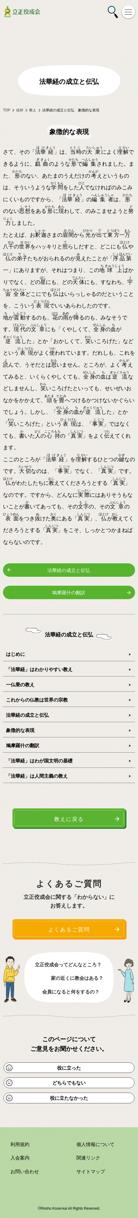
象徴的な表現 (20, 730)
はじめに (15, 654)
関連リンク (88, 1157)
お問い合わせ (24, 1171)
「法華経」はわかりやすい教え (39, 669)
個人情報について (95, 1144)
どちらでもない (69, 1082)
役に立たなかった (69, 1098)
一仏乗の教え (20, 684)
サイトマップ (90, 1171)
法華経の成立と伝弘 (68, 570)
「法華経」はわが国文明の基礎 (39, 760)
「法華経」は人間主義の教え (37, 776)
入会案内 (19, 1157)
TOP (6, 110)
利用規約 (19, 1144)
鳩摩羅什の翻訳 (68, 592)
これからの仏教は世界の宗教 (37, 699)
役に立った (69, 1068)
